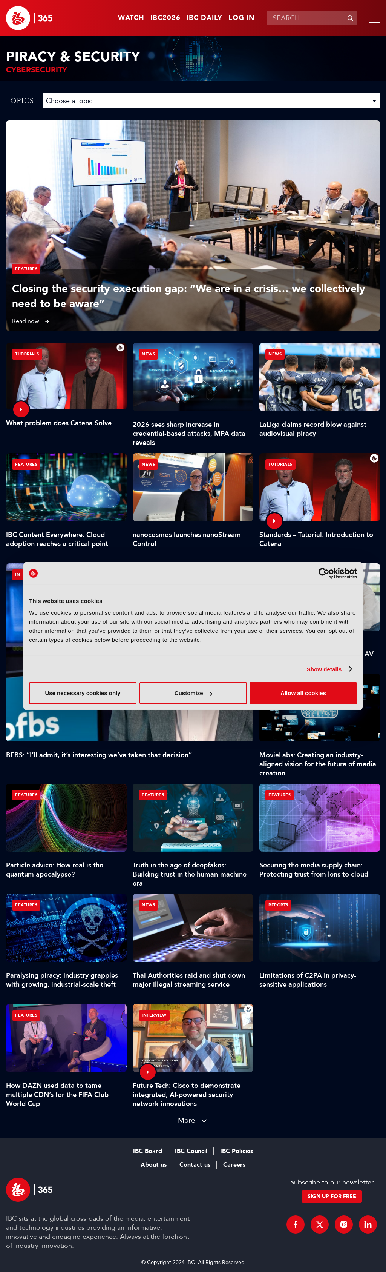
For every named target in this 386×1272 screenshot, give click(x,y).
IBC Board (147, 1151)
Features (26, 269)
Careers (234, 1165)
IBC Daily (204, 18)
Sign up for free (332, 1196)
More (186, 1120)
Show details (324, 669)
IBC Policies (236, 1151)
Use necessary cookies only (82, 693)
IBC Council (191, 1151)
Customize (193, 693)
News (148, 354)
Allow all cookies (303, 693)
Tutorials (27, 354)
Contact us (194, 1165)
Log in (241, 18)
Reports (278, 905)
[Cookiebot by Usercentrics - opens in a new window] (324, 573)
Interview (154, 1015)
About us (154, 1165)
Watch (131, 18)
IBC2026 (165, 18)
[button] (373, 18)
